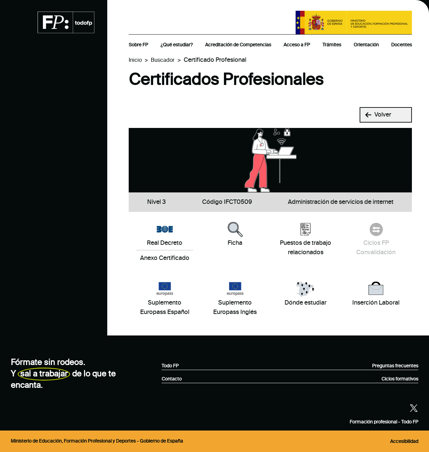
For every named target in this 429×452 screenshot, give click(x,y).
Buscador (163, 60)
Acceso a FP (297, 45)
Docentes (401, 45)
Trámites (331, 45)
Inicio (135, 60)
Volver (378, 114)
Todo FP (170, 366)
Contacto (172, 379)
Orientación (366, 45)
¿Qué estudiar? (177, 45)
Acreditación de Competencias (238, 45)
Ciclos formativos (399, 379)
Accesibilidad (404, 441)
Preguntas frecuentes (395, 366)
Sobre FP (138, 45)
